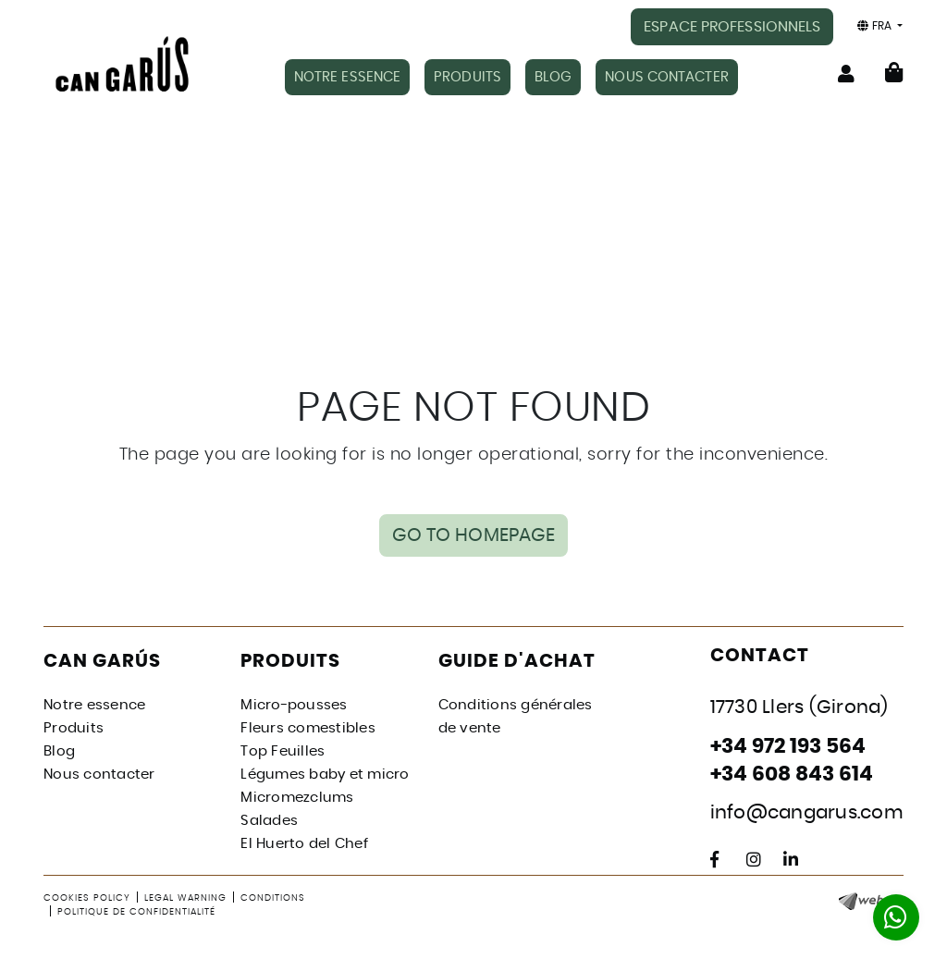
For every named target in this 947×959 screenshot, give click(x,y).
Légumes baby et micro (324, 774)
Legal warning (185, 898)
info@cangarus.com (807, 813)
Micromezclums (296, 798)
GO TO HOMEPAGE (473, 535)
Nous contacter (99, 774)
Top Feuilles (282, 751)
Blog (59, 751)
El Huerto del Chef (304, 844)
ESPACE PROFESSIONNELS (732, 26)
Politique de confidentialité (136, 911)
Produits (73, 728)
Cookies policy (86, 898)
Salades (269, 821)
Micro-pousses (293, 705)
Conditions (272, 898)
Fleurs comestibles (307, 728)
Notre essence (94, 705)
